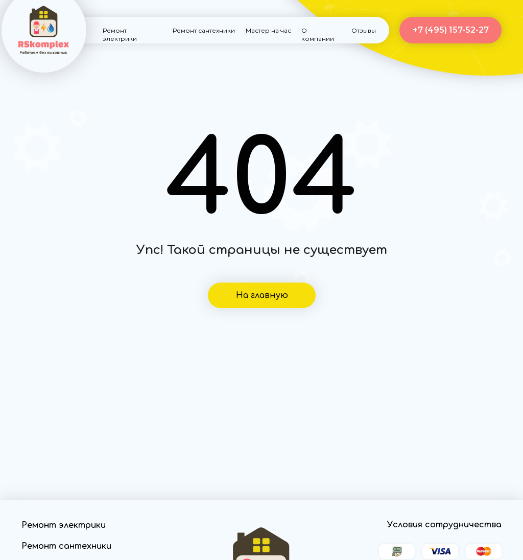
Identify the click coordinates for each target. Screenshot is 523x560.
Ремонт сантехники (204, 30)
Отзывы (363, 30)
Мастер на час (268, 30)
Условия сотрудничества (444, 524)
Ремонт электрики (120, 34)
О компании (317, 34)
